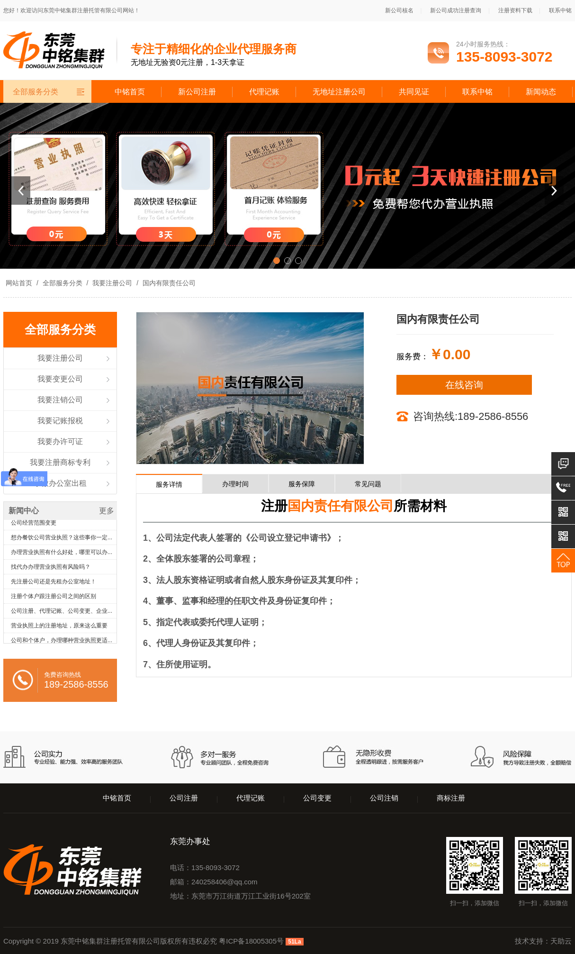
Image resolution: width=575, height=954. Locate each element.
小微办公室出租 (60, 483)
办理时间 (235, 484)
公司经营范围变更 (33, 527)
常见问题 (368, 484)
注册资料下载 (515, 10)
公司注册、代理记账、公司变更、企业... (61, 615)
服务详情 (169, 484)
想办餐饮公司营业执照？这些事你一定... (61, 542)
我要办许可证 (60, 441)
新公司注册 (197, 92)
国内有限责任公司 (168, 283)
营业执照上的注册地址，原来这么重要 (59, 630)
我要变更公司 (60, 379)
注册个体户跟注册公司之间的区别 (53, 601)
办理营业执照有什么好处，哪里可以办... (61, 557)
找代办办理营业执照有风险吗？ (50, 571)
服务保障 (301, 484)
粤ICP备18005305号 (251, 941)
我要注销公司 (60, 400)
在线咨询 (464, 385)
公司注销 (384, 798)
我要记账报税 (60, 421)
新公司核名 (399, 10)
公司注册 (184, 798)
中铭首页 (130, 92)
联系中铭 (560, 10)
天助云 (561, 941)
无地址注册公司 (339, 92)
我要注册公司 (112, 283)
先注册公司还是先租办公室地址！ (53, 586)
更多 (106, 511)
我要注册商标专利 (60, 462)
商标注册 (451, 798)
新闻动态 (541, 92)
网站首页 (19, 283)
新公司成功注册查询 (455, 10)
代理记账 (264, 92)
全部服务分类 (62, 283)
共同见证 (414, 92)
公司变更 (317, 798)
